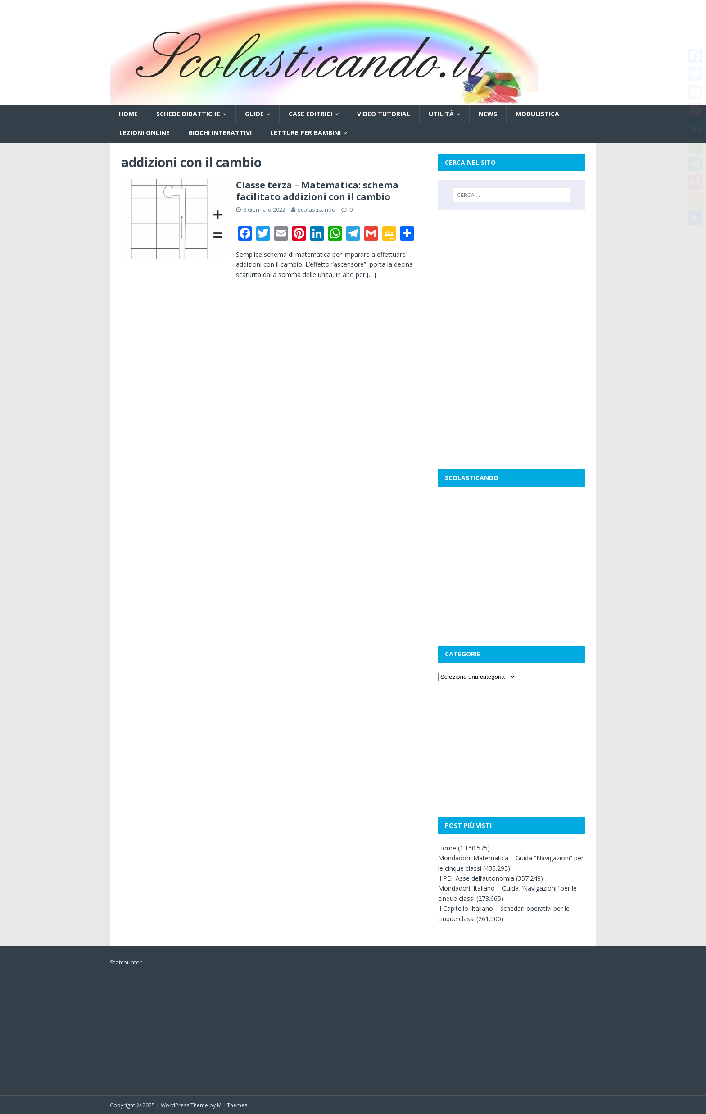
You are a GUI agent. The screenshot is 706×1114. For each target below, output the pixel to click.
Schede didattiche (188, 113)
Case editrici (310, 113)
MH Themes (232, 1105)
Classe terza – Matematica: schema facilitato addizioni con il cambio (317, 191)
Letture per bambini (305, 132)
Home (128, 113)
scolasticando (316, 209)
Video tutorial (383, 113)
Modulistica (537, 113)
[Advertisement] (511, 278)
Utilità (441, 113)
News (488, 113)
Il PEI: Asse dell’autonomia (476, 878)
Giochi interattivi (220, 132)
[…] (371, 274)
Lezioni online (144, 132)
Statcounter (126, 962)
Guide (254, 113)
